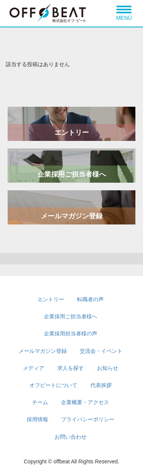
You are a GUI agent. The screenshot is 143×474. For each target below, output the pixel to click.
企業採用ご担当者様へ (71, 174)
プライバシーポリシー (87, 419)
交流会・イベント (101, 351)
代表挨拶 (101, 385)
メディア (33, 368)
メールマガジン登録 (72, 216)
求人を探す (70, 368)
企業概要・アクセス (85, 402)
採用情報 (37, 419)
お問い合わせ (71, 437)
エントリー (72, 132)
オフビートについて (53, 385)
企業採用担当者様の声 (70, 333)
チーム (40, 402)
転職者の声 (90, 299)
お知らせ (107, 368)
